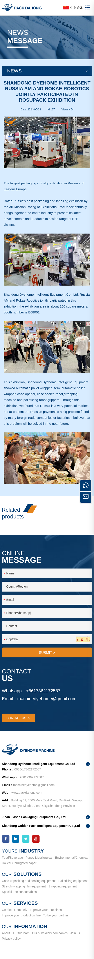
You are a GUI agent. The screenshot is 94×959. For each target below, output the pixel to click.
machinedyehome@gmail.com (46, 698)
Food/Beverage (12, 857)
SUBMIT (47, 653)
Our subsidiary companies (50, 933)
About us (8, 933)
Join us (75, 933)
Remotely (20, 910)
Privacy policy (11, 938)
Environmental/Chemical (71, 857)
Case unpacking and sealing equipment (29, 881)
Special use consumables (19, 892)
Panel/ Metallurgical (38, 857)
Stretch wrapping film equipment (24, 886)
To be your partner (55, 915)
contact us (18, 718)
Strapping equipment (62, 886)
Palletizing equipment (73, 881)
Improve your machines (46, 910)
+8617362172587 (43, 690)
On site (7, 910)
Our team (23, 933)
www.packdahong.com (26, 792)
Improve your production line (21, 915)
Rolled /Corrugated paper (19, 863)
